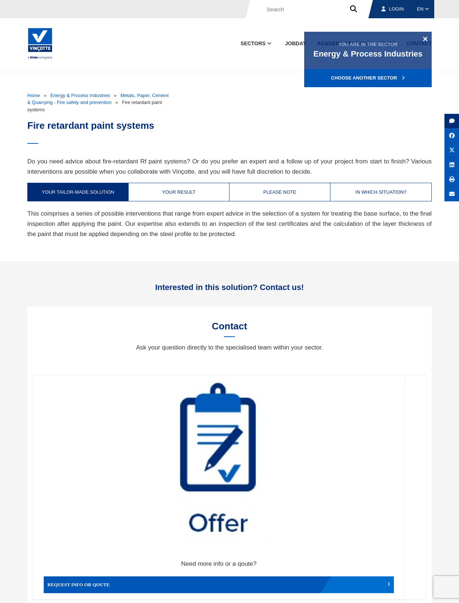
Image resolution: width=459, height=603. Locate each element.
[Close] (425, 38)
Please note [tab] (279, 192)
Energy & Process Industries (80, 95)
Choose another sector (368, 78)
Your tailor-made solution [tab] (78, 192)
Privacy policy (413, 590)
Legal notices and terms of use (329, 590)
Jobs (381, 556)
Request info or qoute (82, 458)
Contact (418, 556)
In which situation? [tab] (381, 192)
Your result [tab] (179, 192)
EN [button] (423, 9)
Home (33, 95)
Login (392, 9)
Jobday (295, 43)
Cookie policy (380, 590)
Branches (342, 556)
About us (300, 556)
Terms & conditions (273, 590)
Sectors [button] (256, 43)
